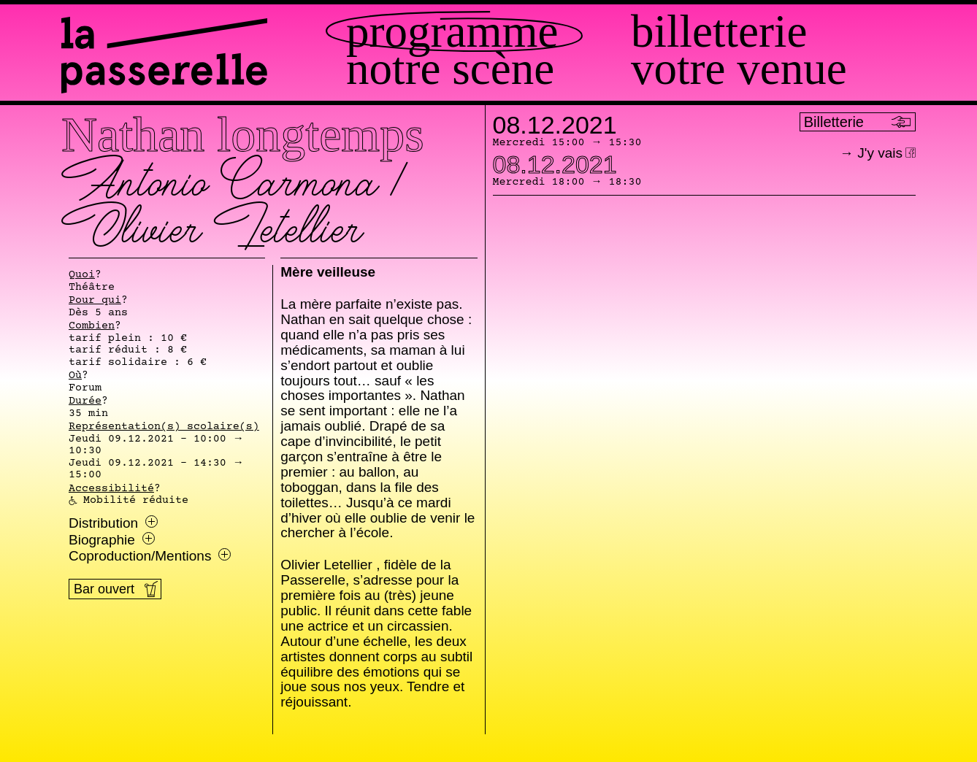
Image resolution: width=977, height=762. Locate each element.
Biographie (112, 540)
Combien (92, 326)
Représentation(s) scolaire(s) (164, 427)
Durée (85, 401)
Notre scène (450, 69)
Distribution (113, 523)
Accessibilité (111, 489)
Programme (452, 32)
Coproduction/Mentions (150, 556)
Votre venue (739, 69)
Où (75, 376)
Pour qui (95, 301)
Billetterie (719, 32)
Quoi (82, 275)
